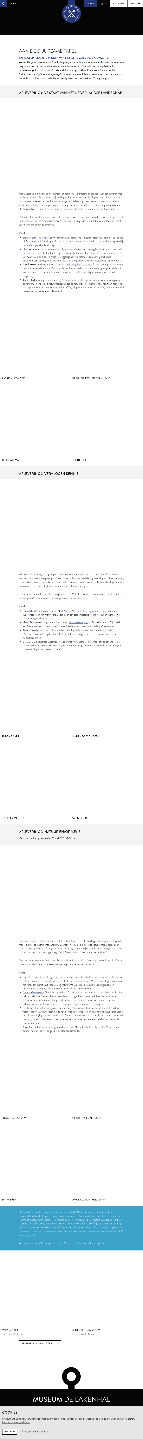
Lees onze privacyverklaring (16, 1422)
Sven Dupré (29, 642)
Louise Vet (36, 977)
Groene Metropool (78, 622)
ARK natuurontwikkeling (74, 280)
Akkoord (10, 1431)
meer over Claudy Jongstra (40, 1343)
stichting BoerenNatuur (79, 264)
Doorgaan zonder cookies (35, 1431)
